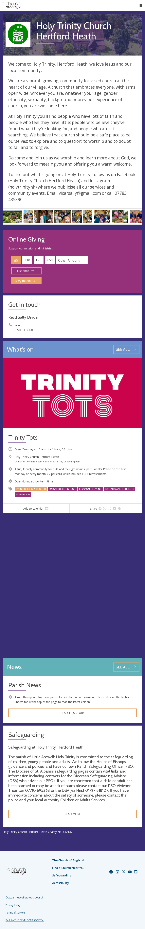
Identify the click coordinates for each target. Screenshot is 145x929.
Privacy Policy (13, 905)
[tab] (36, 508)
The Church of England (68, 860)
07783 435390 (24, 330)
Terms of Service (15, 912)
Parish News (24, 685)
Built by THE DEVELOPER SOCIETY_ (25, 920)
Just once (25, 271)
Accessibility (60, 883)
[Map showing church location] (72, 586)
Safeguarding (61, 875)
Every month (24, 281)
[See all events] (126, 349)
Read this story (72, 713)
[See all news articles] (126, 667)
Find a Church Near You (68, 868)
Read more (72, 814)
